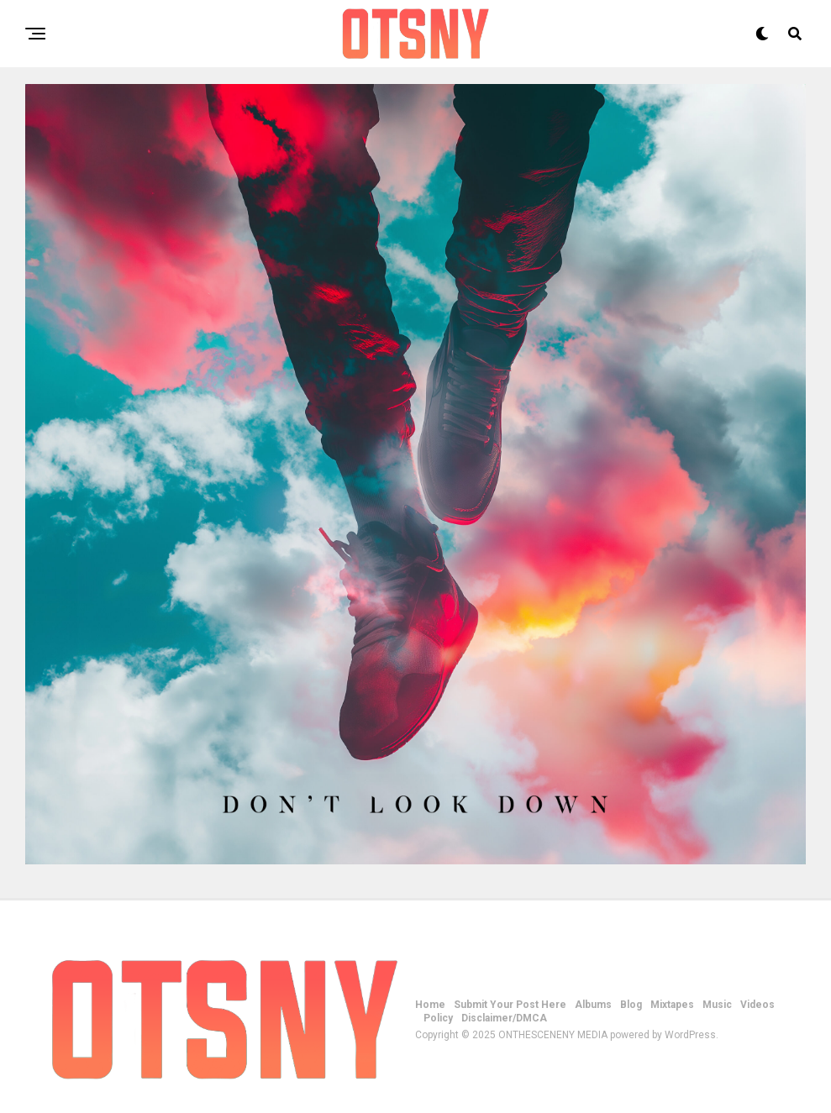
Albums (593, 1005)
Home (430, 1005)
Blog (631, 1005)
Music (717, 1005)
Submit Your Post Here (510, 1005)
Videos (757, 1005)
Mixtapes (672, 1005)
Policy (438, 1018)
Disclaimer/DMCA (504, 1018)
